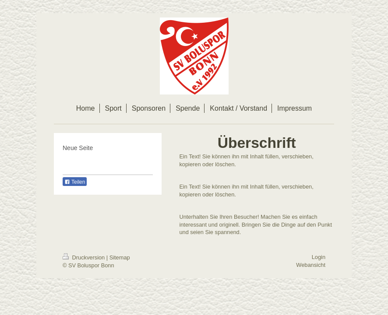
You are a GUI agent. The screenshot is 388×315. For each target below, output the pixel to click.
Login (318, 257)
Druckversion (84, 257)
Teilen (74, 182)
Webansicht (310, 265)
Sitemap (119, 257)
